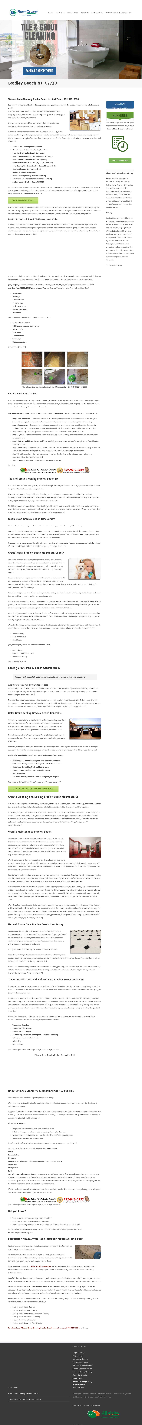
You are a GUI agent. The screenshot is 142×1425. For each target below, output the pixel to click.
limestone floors (87, 905)
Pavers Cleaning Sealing (82, 1381)
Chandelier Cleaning (80, 1375)
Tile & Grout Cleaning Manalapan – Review (25, 1399)
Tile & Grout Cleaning (80, 1362)
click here (84, 1328)
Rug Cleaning (77, 1356)
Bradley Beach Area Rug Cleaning (24, 1310)
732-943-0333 (120, 105)
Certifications (88, 1266)
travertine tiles (61, 1005)
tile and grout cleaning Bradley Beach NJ (40, 114)
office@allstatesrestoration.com (124, 3)
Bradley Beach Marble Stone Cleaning (26, 1317)
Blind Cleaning (78, 1378)
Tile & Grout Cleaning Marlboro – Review (24, 1394)
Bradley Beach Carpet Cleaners (23, 1307)
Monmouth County (44, 601)
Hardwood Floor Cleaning (82, 1372)
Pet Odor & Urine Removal (82, 1365)
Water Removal (79, 1385)
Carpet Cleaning (78, 1352)
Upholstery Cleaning (80, 1359)
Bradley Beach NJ (77, 1174)
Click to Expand (26, 1232)
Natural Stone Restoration (82, 1369)
